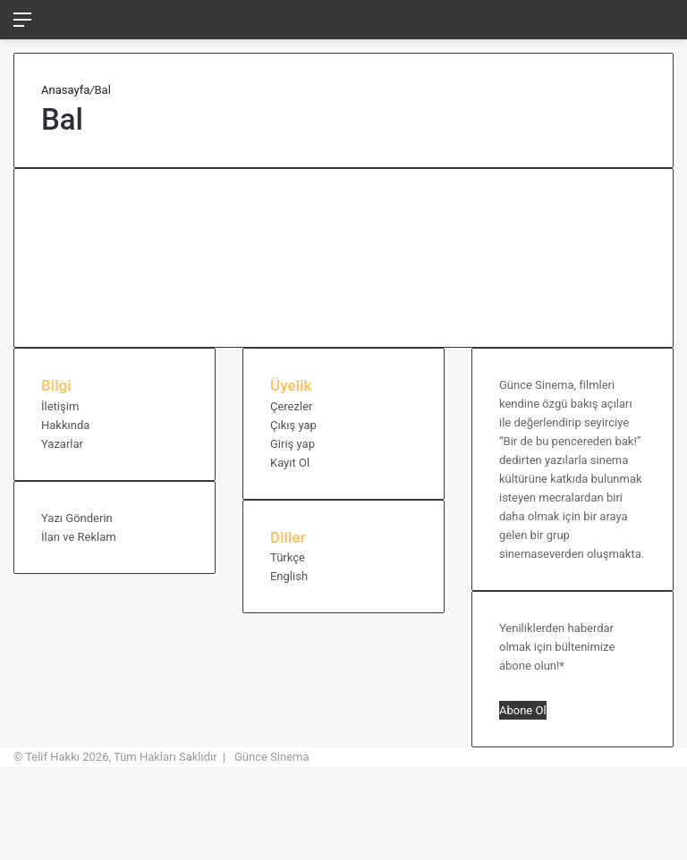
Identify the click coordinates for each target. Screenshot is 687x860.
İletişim (60, 406)
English (289, 576)
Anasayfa (65, 90)
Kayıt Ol (290, 462)
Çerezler (291, 406)
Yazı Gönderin (77, 518)
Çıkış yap (293, 425)
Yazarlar (62, 444)
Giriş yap (292, 444)
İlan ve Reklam (78, 537)
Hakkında (65, 425)
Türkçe (287, 557)
